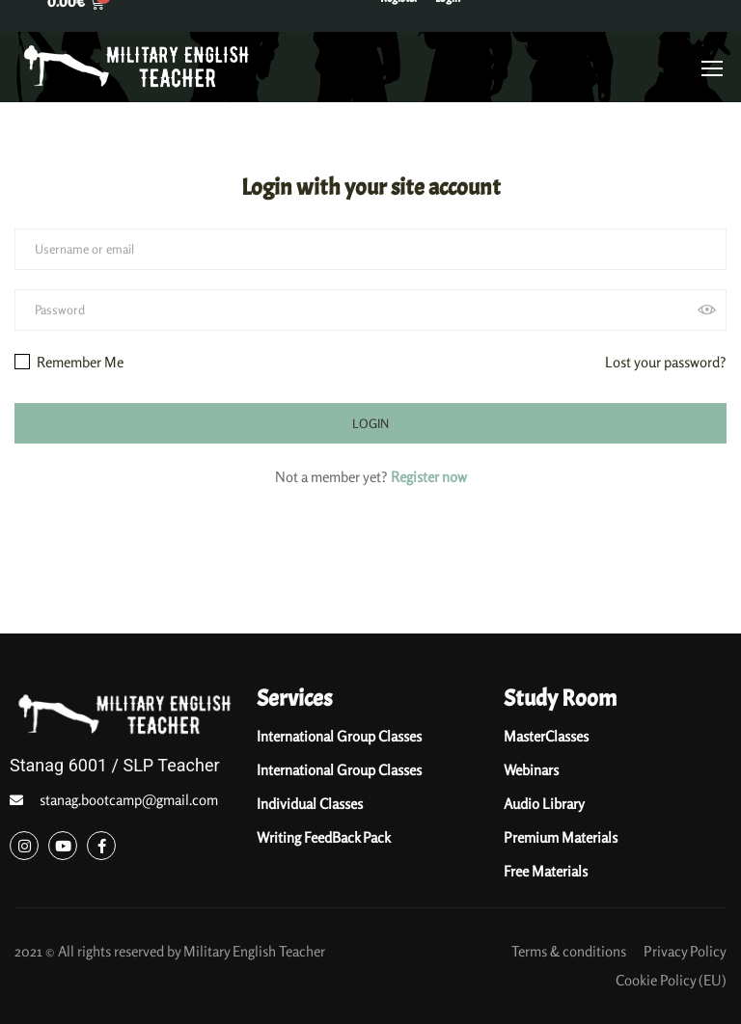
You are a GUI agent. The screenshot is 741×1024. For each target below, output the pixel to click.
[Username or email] (370, 249)
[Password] (370, 310)
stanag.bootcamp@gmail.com (129, 800)
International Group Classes (339, 736)
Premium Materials (561, 837)
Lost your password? (666, 362)
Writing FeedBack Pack (324, 837)
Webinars (531, 770)
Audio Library (544, 804)
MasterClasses (546, 736)
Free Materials (546, 871)
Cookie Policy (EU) (671, 980)
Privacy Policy (685, 951)
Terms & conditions (568, 951)
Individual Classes (310, 804)
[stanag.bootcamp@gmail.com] (16, 800)
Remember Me (69, 362)
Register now (429, 477)
